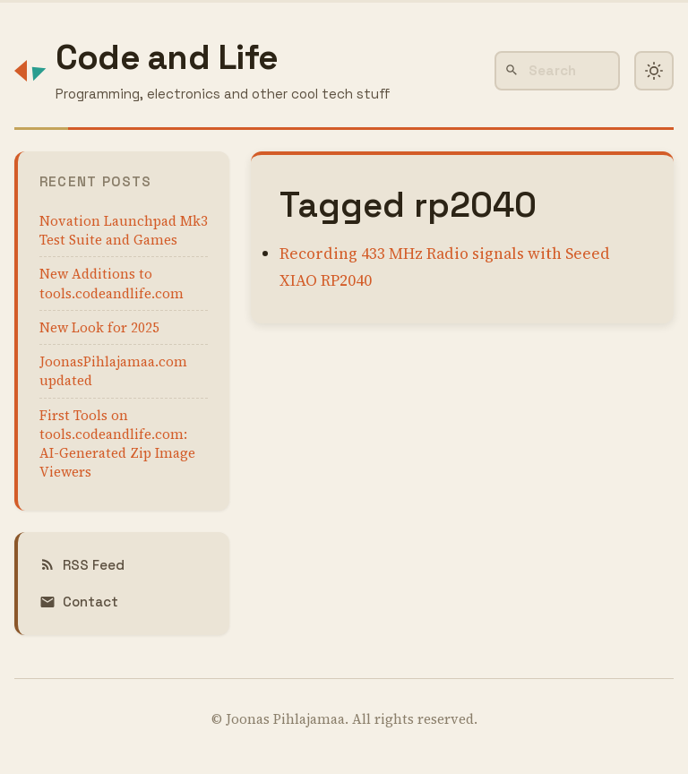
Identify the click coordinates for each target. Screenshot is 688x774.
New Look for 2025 (99, 327)
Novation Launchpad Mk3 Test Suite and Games (123, 230)
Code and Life (167, 57)
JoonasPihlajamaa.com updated (113, 371)
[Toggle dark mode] (654, 70)
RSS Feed (82, 564)
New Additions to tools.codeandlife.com (111, 283)
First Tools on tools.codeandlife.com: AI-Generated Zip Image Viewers (117, 444)
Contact (78, 601)
